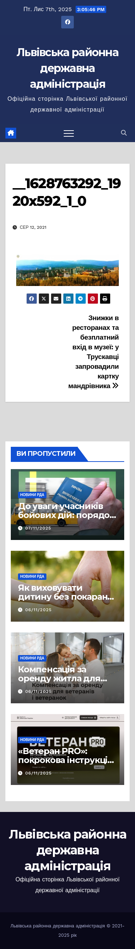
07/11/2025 (38, 528)
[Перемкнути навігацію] (68, 133)
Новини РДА (32, 495)
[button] (124, 133)
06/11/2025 (38, 609)
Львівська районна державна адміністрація (67, 68)
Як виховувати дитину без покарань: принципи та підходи (66, 596)
